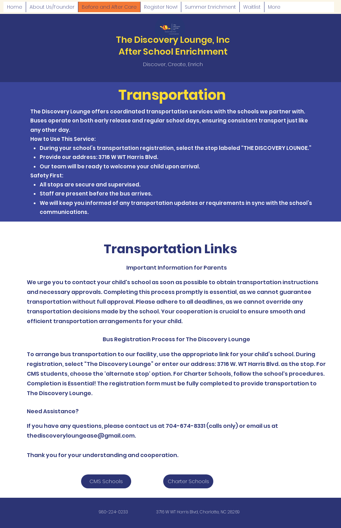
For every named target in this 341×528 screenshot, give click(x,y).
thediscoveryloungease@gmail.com (81, 436)
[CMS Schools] (106, 481)
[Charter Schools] (188, 481)
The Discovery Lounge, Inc (173, 40)
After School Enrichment (173, 52)
